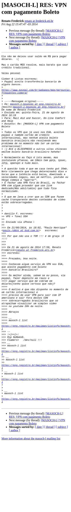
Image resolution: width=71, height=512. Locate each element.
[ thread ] (49, 44)
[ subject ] (62, 44)
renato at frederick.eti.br (39, 20)
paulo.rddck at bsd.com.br (21, 265)
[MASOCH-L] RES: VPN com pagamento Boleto (36, 32)
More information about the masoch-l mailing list (30, 508)
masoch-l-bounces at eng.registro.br (35, 114)
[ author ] (14, 47)
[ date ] (39, 44)
